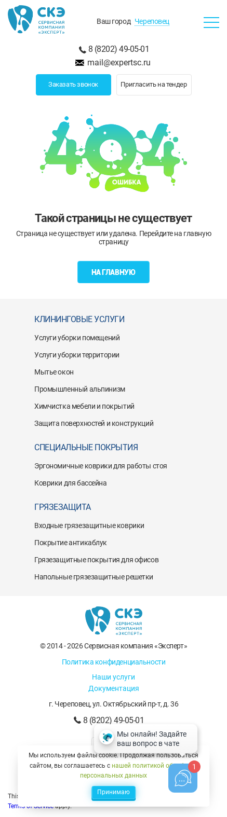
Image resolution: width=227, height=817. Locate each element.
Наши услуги (113, 677)
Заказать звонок (73, 84)
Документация (113, 688)
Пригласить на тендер (153, 84)
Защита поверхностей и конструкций (93, 423)
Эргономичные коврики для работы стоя (100, 466)
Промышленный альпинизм (79, 389)
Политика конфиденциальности (114, 662)
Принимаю (113, 792)
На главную (113, 272)
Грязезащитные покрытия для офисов (96, 560)
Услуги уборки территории (76, 355)
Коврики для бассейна (70, 483)
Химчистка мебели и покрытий (84, 406)
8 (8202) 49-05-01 (119, 49)
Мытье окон (54, 372)
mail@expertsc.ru (119, 62)
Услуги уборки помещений (76, 338)
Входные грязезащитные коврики (89, 525)
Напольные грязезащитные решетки (93, 577)
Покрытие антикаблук (70, 542)
